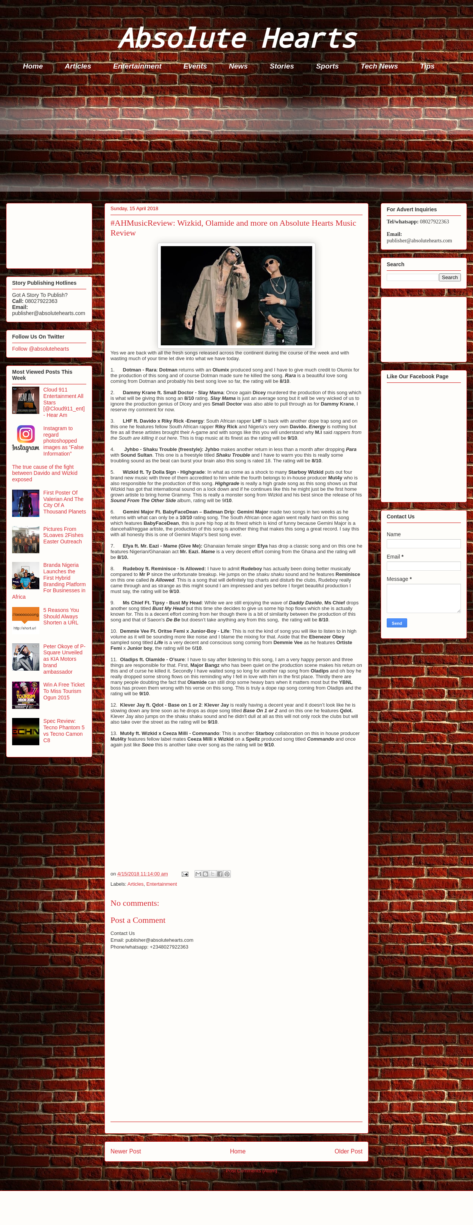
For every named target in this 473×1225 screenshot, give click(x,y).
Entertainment (137, 66)
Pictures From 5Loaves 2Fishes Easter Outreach (64, 535)
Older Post (349, 1151)
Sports (327, 66)
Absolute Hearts (236, 37)
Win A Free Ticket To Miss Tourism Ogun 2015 (64, 691)
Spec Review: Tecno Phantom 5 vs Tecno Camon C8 (64, 730)
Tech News (379, 66)
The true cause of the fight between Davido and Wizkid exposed (45, 473)
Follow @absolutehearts (40, 349)
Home (33, 66)
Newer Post (125, 1151)
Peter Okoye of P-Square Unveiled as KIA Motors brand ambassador (65, 659)
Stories (282, 66)
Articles (78, 66)
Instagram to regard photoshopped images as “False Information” (64, 441)
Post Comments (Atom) (251, 1171)
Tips (427, 66)
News (238, 66)
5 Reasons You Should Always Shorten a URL (61, 616)
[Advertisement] (239, 139)
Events (195, 66)
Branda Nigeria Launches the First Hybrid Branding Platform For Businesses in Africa (49, 581)
